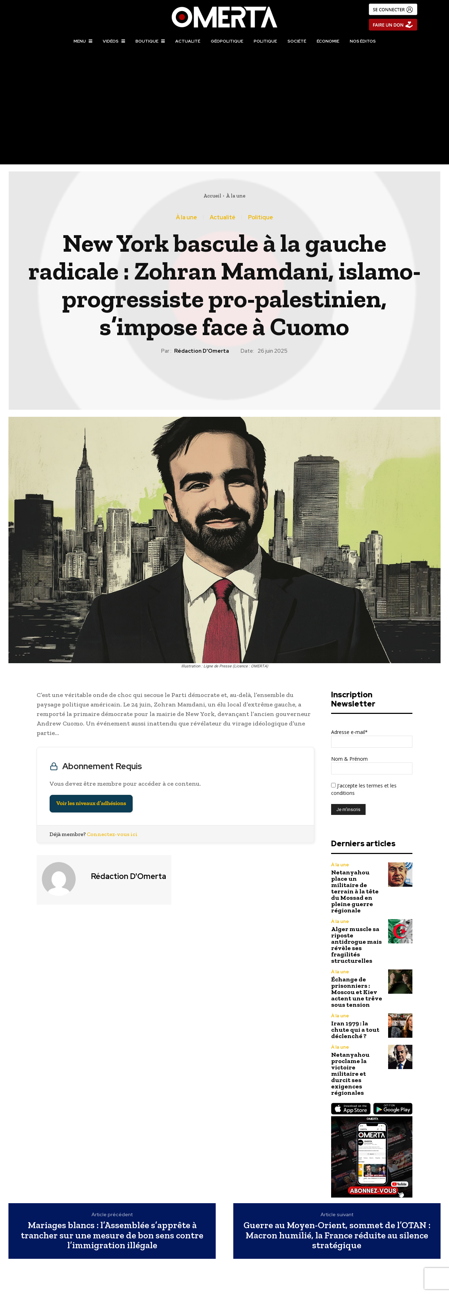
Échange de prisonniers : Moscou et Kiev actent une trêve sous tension (356, 992)
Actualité (222, 217)
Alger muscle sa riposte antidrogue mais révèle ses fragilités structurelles (356, 945)
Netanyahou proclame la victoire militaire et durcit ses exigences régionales (350, 1074)
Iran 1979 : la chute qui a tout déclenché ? (355, 1029)
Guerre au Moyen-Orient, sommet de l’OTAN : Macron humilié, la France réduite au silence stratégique (337, 1235)
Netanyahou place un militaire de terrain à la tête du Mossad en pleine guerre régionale (355, 891)
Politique (260, 217)
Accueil (212, 196)
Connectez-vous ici (112, 834)
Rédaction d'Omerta (201, 351)
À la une (235, 196)
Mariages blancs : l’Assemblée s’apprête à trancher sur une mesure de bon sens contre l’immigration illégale (112, 1235)
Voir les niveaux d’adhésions (91, 803)
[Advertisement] (224, 111)
